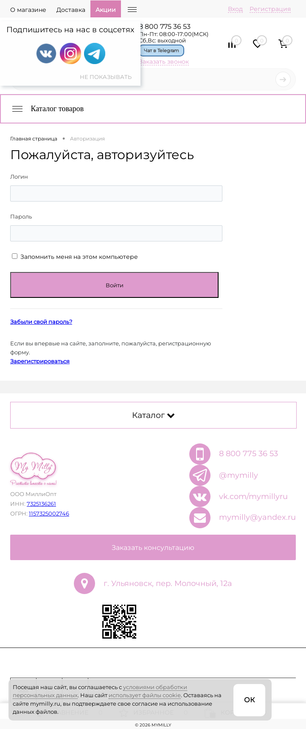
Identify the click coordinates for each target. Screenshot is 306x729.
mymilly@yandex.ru (257, 517)
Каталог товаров (47, 108)
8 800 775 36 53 (165, 26)
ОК (249, 700)
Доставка (70, 10)
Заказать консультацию (153, 548)
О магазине (28, 10)
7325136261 (41, 503)
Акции (105, 10)
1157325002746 (49, 513)
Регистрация (270, 9)
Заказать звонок (164, 61)
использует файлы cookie (145, 695)
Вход (235, 9)
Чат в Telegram (161, 50)
